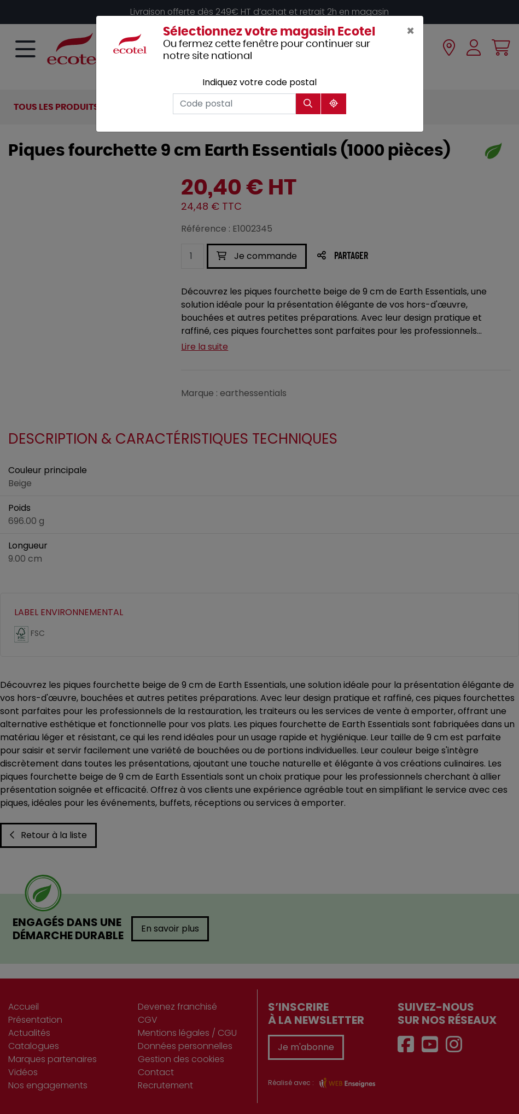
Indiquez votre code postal (259, 82)
